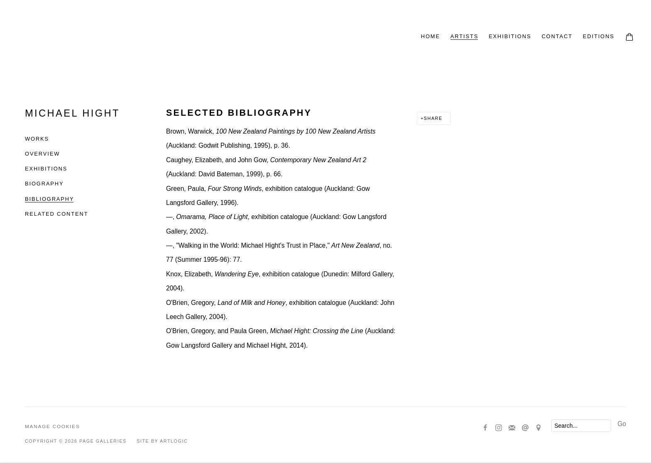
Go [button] (621, 423)
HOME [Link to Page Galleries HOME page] (430, 36)
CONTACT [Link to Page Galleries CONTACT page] (556, 36)
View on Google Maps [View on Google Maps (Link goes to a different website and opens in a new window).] (538, 428)
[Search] (581, 425)
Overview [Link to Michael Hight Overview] (42, 154)
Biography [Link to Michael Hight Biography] (44, 183)
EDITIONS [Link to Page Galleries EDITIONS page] (598, 36)
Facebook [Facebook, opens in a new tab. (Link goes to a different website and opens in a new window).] (485, 428)
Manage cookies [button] (52, 426)
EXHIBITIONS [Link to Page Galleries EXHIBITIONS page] (510, 36)
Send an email (525, 428)
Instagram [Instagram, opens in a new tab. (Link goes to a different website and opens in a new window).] (498, 428)
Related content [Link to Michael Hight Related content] (56, 214)
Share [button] (433, 118)
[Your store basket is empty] (629, 38)
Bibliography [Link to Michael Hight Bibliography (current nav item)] (49, 199)
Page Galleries (120, 37)
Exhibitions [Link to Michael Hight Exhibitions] (46, 169)
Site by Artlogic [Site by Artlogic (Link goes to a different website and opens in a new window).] (162, 441)
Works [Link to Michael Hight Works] (37, 139)
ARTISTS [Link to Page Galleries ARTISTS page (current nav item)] (464, 36)
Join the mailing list (512, 428)
